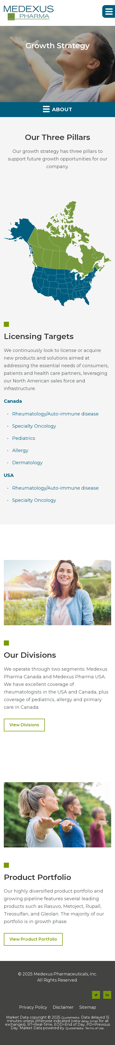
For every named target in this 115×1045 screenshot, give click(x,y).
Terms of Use (94, 1028)
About (57, 108)
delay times (89, 1021)
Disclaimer (63, 1007)
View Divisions (24, 724)
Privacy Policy (33, 1007)
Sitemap (87, 1007)
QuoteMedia (70, 1017)
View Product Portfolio (33, 939)
